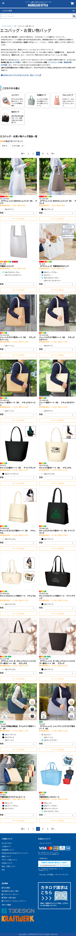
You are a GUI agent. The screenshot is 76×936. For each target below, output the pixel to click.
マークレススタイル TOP (9, 26)
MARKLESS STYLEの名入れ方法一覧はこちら (21, 75)
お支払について (7, 863)
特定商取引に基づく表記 (10, 891)
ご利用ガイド (6, 846)
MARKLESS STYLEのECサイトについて (15, 853)
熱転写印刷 (68, 62)
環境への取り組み (9, 897)
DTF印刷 (4, 65)
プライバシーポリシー (10, 894)
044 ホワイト (47, 345)
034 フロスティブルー (11, 272)
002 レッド (7, 803)
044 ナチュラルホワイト (12, 275)
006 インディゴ (9, 734)
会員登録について (8, 850)
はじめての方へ (7, 843)
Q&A (3, 869)
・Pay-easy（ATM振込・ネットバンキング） (53, 874)
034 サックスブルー (50, 740)
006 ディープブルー (50, 272)
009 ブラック (47, 209)
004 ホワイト (8, 209)
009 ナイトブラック (10, 474)
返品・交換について (8, 866)
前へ (23, 153)
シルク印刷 (15, 62)
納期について (6, 856)
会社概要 (6, 888)
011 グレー (47, 275)
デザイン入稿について (9, 860)
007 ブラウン (8, 808)
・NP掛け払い (43, 858)
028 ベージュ (8, 345)
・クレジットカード (45, 843)
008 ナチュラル (48, 474)
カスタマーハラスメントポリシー (14, 901)
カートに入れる (18, 219)
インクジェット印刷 (55, 62)
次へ (53, 153)
